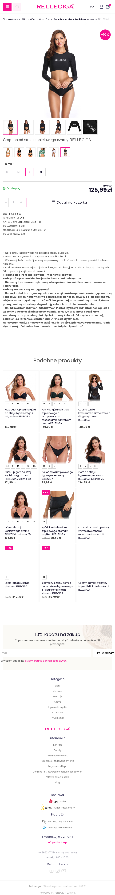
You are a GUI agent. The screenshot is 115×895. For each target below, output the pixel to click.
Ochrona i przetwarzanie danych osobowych (57, 771)
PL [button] (92, 6)
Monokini (57, 691)
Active (57, 701)
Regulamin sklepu (57, 766)
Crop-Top (44, 19)
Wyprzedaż (58, 717)
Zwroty (57, 750)
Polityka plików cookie (57, 777)
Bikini (24, 19)
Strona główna (10, 19)
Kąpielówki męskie (57, 707)
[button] (101, 7)
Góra (33, 19)
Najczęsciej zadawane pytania (57, 760)
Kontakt (57, 744)
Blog (57, 782)
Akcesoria (57, 712)
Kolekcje (57, 696)
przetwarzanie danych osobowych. (46, 660)
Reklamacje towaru (57, 755)
